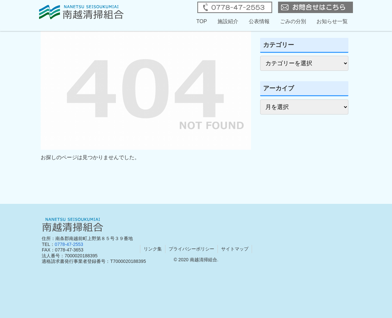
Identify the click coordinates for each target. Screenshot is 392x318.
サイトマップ (234, 248)
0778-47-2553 (69, 244)
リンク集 (153, 248)
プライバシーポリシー (191, 248)
